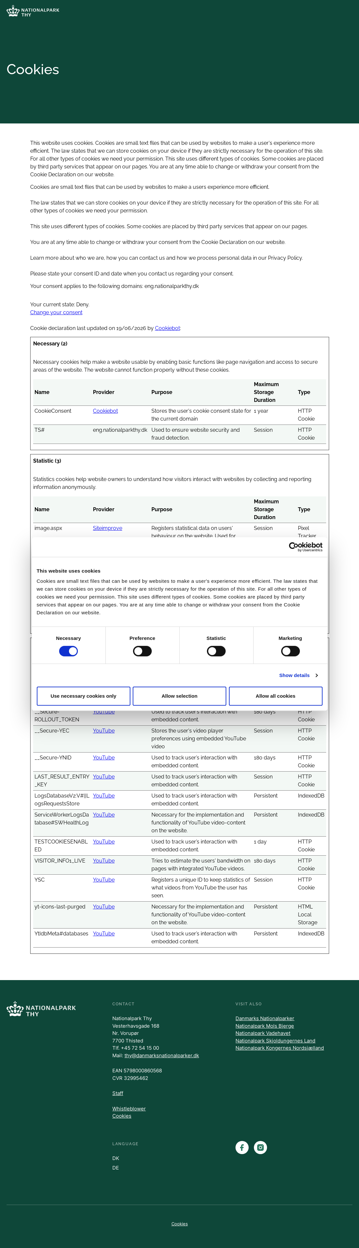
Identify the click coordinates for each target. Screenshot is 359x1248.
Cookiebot (167, 328)
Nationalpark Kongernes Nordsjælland (280, 1048)
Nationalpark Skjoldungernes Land (275, 1041)
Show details (294, 675)
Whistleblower (129, 1109)
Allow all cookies (276, 696)
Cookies (121, 1116)
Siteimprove (107, 528)
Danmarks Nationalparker (265, 1018)
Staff (117, 1093)
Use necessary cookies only (83, 696)
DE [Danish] (115, 1168)
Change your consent (56, 312)
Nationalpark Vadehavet (263, 1033)
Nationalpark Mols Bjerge (265, 1026)
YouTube (104, 712)
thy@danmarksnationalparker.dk (161, 1055)
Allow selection (179, 696)
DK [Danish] (115, 1158)
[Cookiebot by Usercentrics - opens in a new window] (294, 547)
